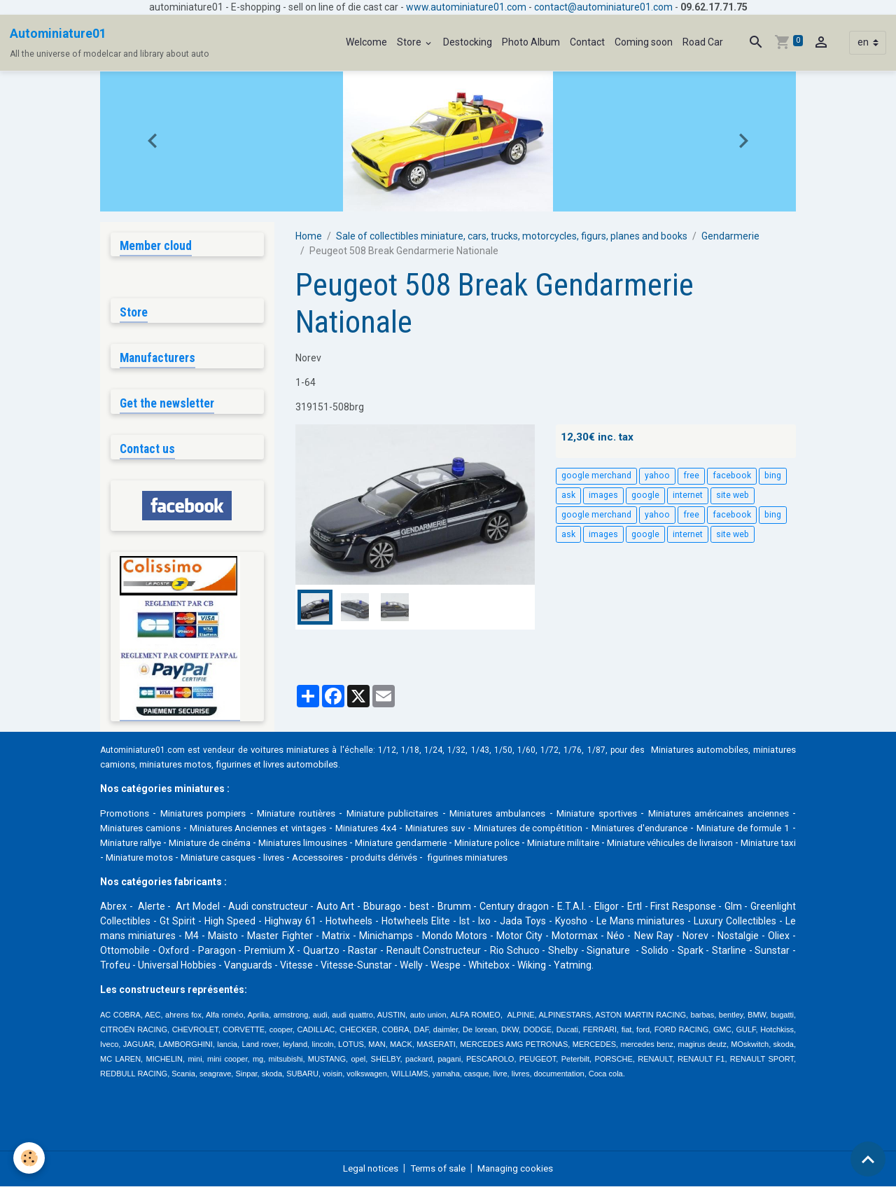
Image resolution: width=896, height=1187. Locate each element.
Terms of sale (437, 1168)
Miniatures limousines (451, 843)
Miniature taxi (275, 857)
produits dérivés (610, 857)
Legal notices (366, 1168)
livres (493, 857)
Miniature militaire (747, 843)
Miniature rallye (251, 843)
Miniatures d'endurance (737, 828)
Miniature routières (310, 813)
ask (568, 495)
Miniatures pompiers (209, 813)
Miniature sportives (635, 813)
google (645, 495)
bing (772, 475)
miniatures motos (231, 764)
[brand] (109, 43)
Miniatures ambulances (528, 813)
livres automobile (362, 764)
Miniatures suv (517, 828)
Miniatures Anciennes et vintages (325, 828)
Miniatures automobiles (740, 750)
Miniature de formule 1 (153, 843)
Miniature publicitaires (414, 813)
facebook (732, 475)
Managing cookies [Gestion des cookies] (519, 1168)
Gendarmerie (730, 236)
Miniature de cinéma (344, 843)
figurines (293, 764)
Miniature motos (349, 857)
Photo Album (531, 42)
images (603, 495)
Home (308, 236)
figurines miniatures (698, 857)
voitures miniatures (300, 750)
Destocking (467, 42)
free (691, 475)
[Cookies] (30, 1158)
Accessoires (540, 857)
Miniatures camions (198, 828)
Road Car (702, 42)
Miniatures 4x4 (442, 828)
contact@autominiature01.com (603, 7)
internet (688, 495)
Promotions (126, 813)
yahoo (657, 475)
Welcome (366, 42)
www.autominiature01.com (466, 7)
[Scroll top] (868, 1158)
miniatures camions (144, 764)
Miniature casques (434, 857)
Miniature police (660, 843)
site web (732, 495)
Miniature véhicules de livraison (168, 857)
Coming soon (644, 42)
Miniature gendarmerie (562, 843)
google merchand (596, 475)
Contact (587, 42)
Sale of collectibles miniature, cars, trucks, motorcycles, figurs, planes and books (511, 236)
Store (410, 42)
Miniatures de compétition (617, 828)
